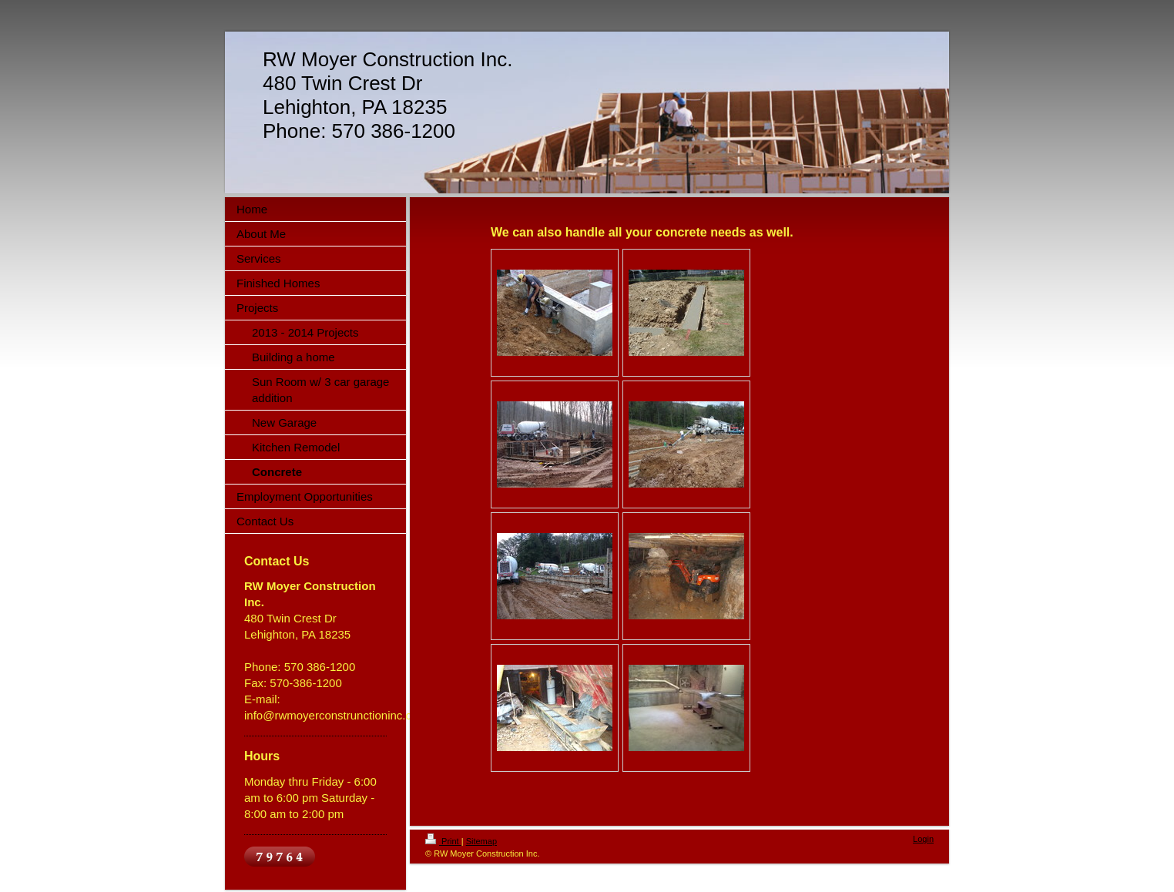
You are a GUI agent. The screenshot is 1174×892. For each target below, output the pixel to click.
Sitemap (481, 841)
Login (923, 838)
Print (443, 841)
